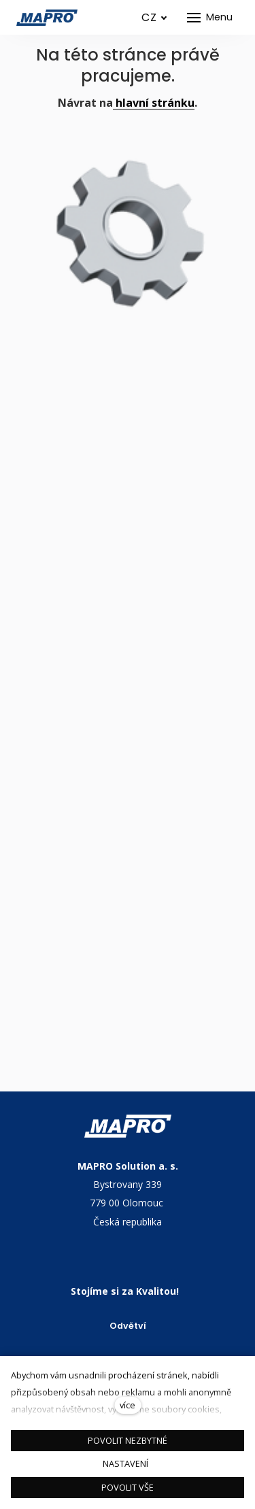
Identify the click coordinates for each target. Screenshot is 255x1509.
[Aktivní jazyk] (154, 17)
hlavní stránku (153, 102)
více (127, 1405)
